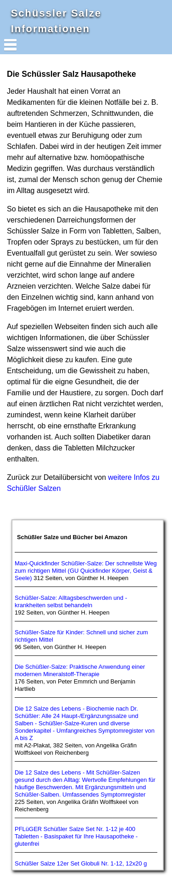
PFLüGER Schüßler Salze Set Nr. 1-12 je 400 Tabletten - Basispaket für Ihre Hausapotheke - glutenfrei (76, 836)
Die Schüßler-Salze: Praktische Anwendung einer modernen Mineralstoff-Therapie (80, 670)
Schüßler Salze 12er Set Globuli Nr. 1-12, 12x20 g (81, 863)
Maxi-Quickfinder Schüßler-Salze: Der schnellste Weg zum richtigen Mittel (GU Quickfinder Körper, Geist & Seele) (86, 570)
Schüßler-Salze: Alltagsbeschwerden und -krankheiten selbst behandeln (71, 601)
